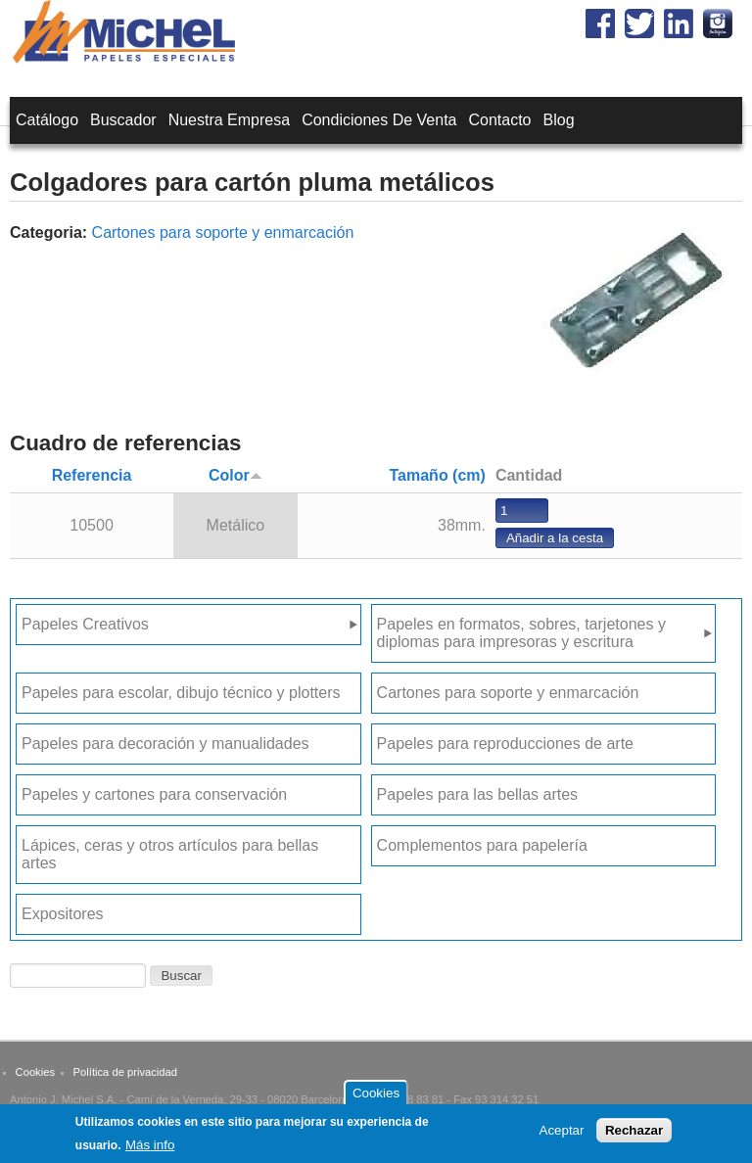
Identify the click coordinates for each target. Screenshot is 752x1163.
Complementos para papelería (482, 845)
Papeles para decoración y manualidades (165, 743)
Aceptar (562, 1135)
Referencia (92, 475)
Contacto (499, 120)
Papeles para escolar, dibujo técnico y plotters (181, 692)
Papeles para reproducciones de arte (505, 743)
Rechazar (634, 1135)
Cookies (35, 1072)
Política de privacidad (125, 1072)
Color (235, 475)
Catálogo (47, 120)
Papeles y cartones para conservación (154, 794)
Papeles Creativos (85, 624)
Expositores (63, 914)
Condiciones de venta (379, 120)
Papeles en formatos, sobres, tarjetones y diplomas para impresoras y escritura (521, 633)
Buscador (123, 120)
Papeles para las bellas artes (477, 794)
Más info (149, 1150)
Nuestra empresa (229, 120)
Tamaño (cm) (438, 475)
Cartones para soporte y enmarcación (223, 232)
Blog (559, 120)
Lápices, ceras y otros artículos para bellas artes (170, 854)
